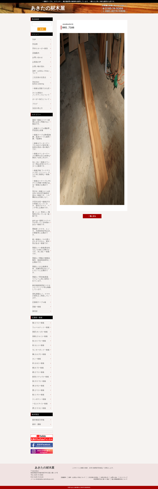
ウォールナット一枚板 (40, 327)
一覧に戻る (92, 216)
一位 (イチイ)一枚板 (40, 404)
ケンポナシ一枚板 (39, 399)
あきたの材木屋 (48, 8)
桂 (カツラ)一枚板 (39, 341)
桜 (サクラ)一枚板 (39, 381)
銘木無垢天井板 (38, 420)
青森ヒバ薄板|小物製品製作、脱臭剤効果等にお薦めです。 (41, 260)
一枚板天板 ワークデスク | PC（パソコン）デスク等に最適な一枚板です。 (41, 173)
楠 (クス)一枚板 (38, 323)
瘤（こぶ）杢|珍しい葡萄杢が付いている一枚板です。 (41, 214)
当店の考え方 (37, 108)
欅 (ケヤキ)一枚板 (39, 408)
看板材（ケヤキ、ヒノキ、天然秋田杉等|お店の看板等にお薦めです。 (41, 232)
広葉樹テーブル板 (39, 302)
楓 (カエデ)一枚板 (39, 354)
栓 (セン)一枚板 (38, 345)
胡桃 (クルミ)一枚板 (40, 336)
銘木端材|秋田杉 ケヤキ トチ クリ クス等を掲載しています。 (41, 287)
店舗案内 (35, 53)
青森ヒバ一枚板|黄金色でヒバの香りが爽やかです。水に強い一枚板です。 (41, 251)
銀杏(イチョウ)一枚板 (40, 377)
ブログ (34, 104)
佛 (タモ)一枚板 (38, 386)
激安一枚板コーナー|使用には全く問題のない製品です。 (41, 122)
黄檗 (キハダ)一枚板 (40, 332)
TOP (34, 39)
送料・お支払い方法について (40, 72)
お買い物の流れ (38, 66)
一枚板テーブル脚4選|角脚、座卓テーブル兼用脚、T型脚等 (41, 137)
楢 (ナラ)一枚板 (38, 372)
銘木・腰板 (36, 424)
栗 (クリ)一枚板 (38, 390)
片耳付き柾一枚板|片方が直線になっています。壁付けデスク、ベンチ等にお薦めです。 (41, 205)
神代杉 (34, 311)
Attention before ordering (38, 83)
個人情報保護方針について (119, 479)
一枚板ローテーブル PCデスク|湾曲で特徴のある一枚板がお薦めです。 (41, 184)
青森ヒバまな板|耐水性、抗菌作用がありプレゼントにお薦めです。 (40, 269)
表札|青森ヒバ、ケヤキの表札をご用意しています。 (41, 296)
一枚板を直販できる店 (40, 88)
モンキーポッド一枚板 (40, 350)
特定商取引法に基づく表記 (101, 479)
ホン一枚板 (36, 359)
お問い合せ (114, 477)
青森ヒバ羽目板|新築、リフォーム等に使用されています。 (41, 279)
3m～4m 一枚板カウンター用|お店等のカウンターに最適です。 (41, 164)
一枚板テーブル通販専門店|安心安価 (40, 129)
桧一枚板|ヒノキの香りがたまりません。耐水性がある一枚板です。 (41, 241)
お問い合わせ (37, 57)
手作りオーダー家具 (40, 48)
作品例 (34, 44)
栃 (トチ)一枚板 (38, 395)
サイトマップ (123, 477)
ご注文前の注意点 (39, 77)
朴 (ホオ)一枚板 (38, 363)
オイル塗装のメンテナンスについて (40, 94)
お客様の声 (36, 62)
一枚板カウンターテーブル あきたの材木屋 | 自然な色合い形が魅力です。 (40, 146)
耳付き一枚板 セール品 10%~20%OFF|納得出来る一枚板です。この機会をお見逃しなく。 (41, 194)
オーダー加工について (40, 99)
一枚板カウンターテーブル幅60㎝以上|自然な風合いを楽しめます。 (41, 156)
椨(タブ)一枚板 (38, 368)
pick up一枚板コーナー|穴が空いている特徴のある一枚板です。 (41, 222)
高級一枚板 (36, 307)
